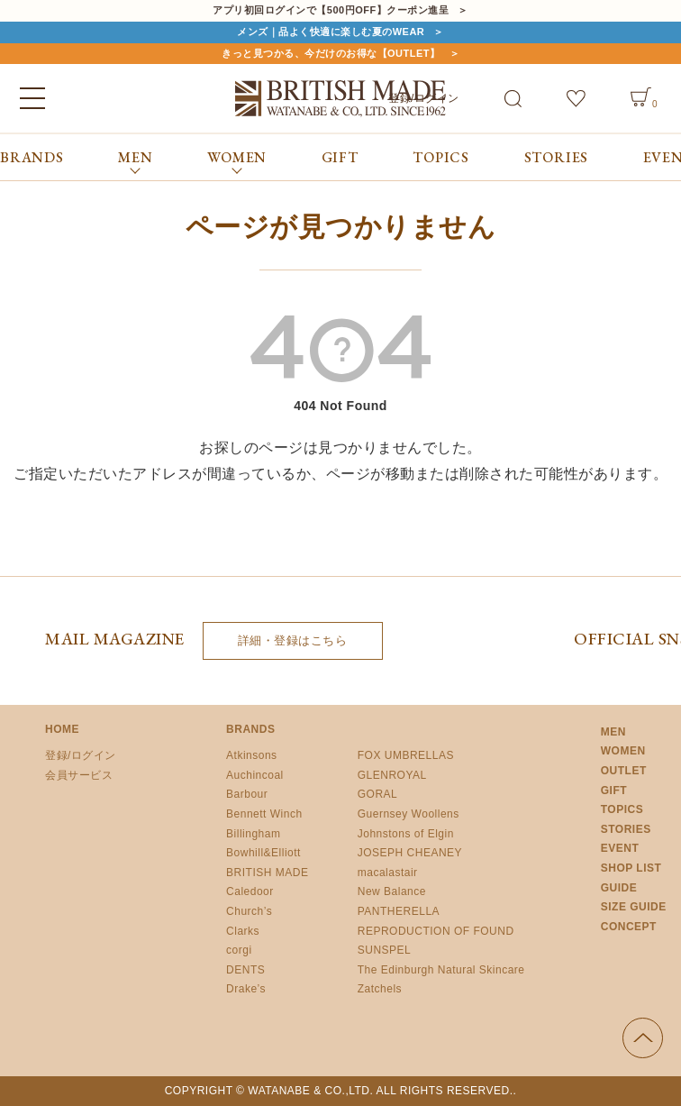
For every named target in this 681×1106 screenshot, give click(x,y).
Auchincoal (255, 775)
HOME (62, 729)
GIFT (340, 157)
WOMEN (623, 751)
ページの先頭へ (642, 1038)
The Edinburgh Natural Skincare (441, 970)
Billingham (253, 833)
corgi (239, 950)
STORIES (556, 157)
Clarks (242, 931)
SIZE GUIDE (634, 906)
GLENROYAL (392, 775)
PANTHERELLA (399, 911)
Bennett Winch (264, 814)
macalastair (388, 872)
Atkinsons (251, 755)
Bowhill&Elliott (263, 852)
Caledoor (250, 891)
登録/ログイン (80, 755)
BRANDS (32, 157)
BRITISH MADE (267, 872)
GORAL (378, 794)
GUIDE (619, 888)
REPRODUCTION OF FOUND (436, 931)
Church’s (249, 911)
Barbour (247, 794)
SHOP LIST (631, 868)
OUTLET (624, 770)
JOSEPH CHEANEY (410, 852)
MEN (613, 732)
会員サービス (79, 775)
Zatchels (380, 989)
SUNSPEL (385, 950)
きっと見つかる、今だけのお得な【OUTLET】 (331, 53)
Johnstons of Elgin (406, 833)
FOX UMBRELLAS (406, 755)
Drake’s (246, 989)
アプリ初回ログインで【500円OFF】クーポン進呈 (331, 10)
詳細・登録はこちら (293, 640)
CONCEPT (629, 926)
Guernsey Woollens (408, 814)
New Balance (392, 891)
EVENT (620, 848)
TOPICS (441, 157)
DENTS (245, 970)
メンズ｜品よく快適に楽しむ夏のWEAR (330, 31)
